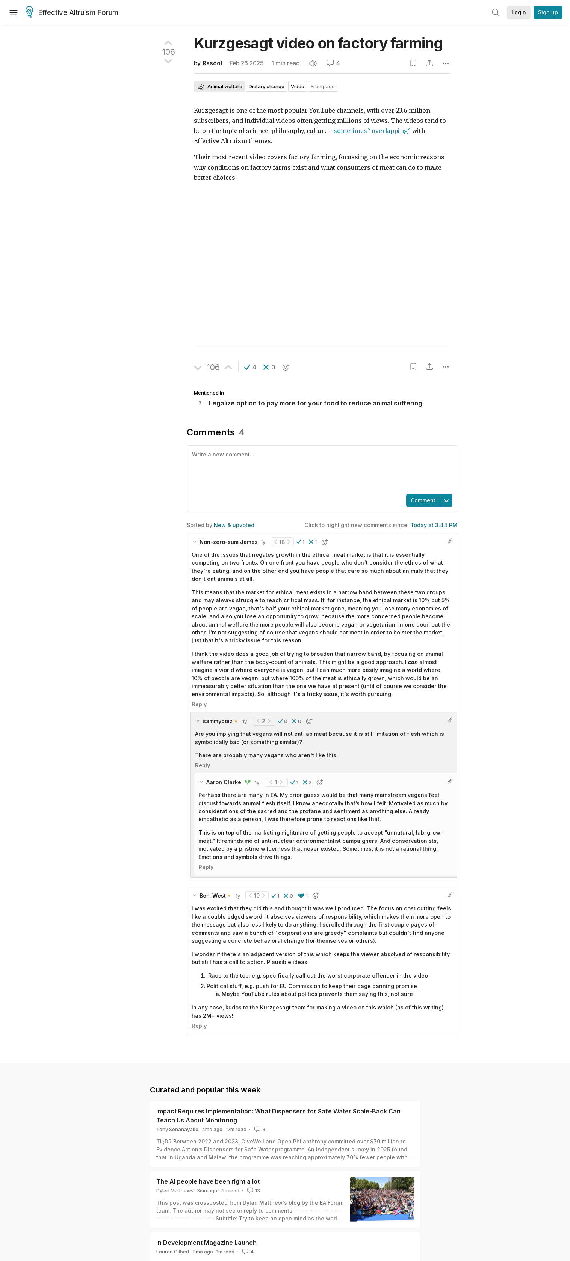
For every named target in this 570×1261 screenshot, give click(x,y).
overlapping (390, 130)
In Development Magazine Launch (206, 1242)
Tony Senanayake (177, 1129)
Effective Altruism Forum (72, 13)
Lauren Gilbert (172, 1252)
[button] (250, 367)
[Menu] (14, 12)
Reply (199, 704)
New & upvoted (234, 525)
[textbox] (320, 469)
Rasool (212, 63)
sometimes (350, 130)
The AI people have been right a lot (208, 1181)
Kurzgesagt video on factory (318, 43)
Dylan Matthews (175, 1190)
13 (253, 1190)
